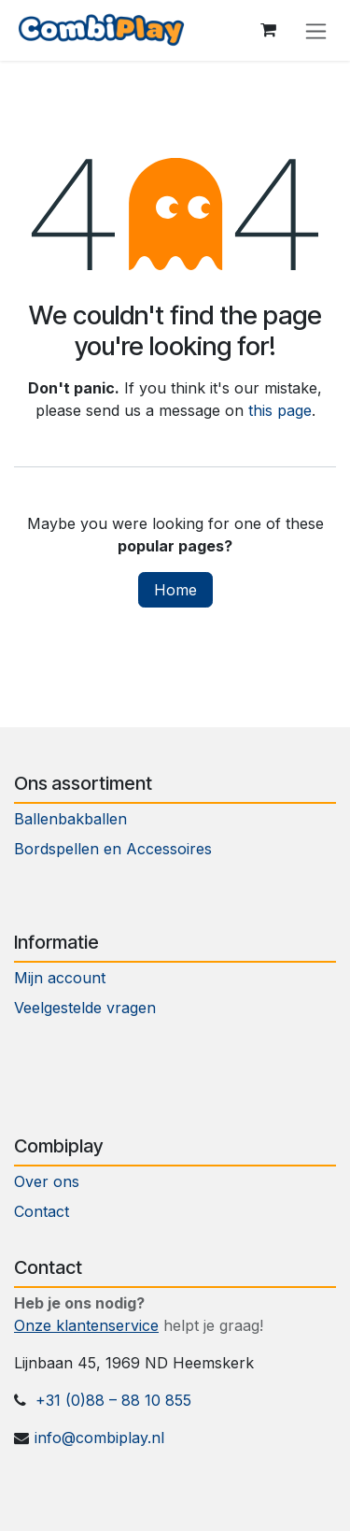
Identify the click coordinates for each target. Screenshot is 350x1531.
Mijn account (59, 977)
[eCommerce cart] (267, 29)
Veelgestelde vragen (85, 1007)
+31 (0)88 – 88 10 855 (113, 1400)
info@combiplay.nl (99, 1437)
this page (280, 410)
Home (175, 589)
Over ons (46, 1181)
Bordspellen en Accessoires (113, 848)
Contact (44, 1211)
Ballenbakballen (70, 818)
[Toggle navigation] (316, 30)
